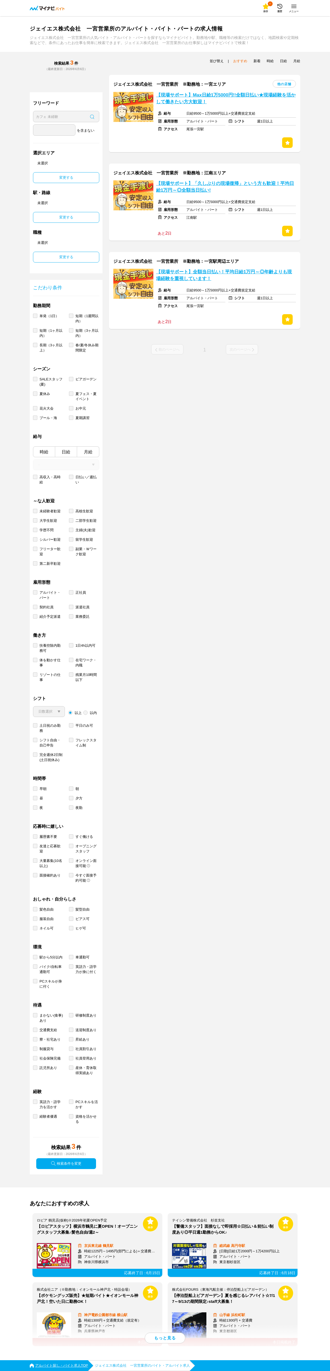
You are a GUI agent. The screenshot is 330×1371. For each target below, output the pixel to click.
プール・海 (48, 418)
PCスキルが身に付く (50, 983)
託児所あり (48, 1068)
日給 (66, 452)
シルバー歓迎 (50, 539)
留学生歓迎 (84, 539)
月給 (88, 452)
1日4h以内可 (85, 645)
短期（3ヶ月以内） (86, 333)
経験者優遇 (48, 1116)
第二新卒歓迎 (50, 564)
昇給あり (82, 1039)
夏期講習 (82, 418)
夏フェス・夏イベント (86, 396)
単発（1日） (49, 316)
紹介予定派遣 (50, 617)
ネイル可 (46, 928)
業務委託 (82, 617)
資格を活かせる (86, 1119)
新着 (256, 61)
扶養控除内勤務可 (50, 648)
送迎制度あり (86, 1030)
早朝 (43, 789)
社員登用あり (86, 1058)
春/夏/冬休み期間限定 (86, 347)
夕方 (78, 798)
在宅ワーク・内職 (86, 662)
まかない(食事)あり (51, 1018)
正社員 (80, 592)
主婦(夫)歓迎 (85, 530)
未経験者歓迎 (50, 511)
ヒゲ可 (80, 928)
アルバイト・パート (50, 595)
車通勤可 (82, 957)
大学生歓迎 (48, 521)
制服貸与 (46, 1049)
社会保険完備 (50, 1058)
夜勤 (78, 808)
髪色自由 (46, 909)
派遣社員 (82, 607)
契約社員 (46, 607)
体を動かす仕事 (50, 662)
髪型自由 (82, 909)
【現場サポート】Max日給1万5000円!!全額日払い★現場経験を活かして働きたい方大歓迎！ (226, 98)
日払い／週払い (86, 479)
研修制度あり (86, 1015)
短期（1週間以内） (86, 318)
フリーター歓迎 (50, 551)
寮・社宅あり (50, 1039)
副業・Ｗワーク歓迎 (86, 551)
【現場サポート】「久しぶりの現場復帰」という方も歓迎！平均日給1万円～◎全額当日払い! (225, 187)
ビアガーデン (86, 379)
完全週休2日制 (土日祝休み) (50, 757)
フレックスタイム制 (86, 742)
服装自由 (46, 919)
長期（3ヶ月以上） (50, 347)
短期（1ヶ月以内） (50, 333)
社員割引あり (86, 1049)
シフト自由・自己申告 (50, 742)
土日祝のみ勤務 (50, 728)
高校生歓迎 (84, 511)
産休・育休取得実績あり (86, 1070)
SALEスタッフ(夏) (50, 381)
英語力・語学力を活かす (50, 1104)
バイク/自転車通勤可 (50, 969)
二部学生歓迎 (86, 521)
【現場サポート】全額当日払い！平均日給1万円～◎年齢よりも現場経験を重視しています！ (224, 275)
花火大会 (46, 408)
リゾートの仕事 (50, 677)
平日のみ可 (84, 725)
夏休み (44, 394)
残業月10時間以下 (86, 677)
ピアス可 (82, 919)
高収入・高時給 (50, 479)
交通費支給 (48, 1030)
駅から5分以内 (50, 957)
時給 (44, 452)
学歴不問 (46, 530)
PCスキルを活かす (86, 1104)
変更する (66, 177)
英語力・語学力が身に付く (86, 969)
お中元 (80, 408)
